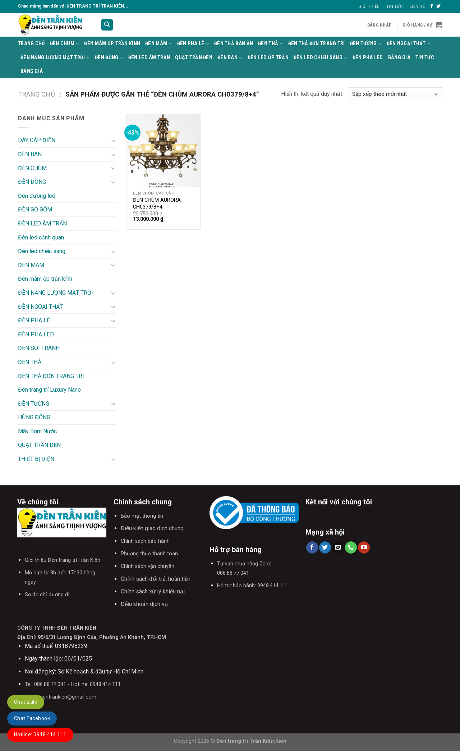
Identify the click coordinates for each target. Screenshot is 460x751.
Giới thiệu (369, 6)
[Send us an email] (338, 547)
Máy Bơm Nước (37, 431)
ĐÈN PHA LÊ (193, 43)
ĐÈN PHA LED (368, 58)
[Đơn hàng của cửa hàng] (395, 94)
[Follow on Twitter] (438, 6)
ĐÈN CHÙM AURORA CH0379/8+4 (157, 203)
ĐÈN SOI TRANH (39, 348)
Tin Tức (394, 6)
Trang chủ (36, 94)
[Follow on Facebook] (431, 6)
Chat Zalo (25, 702)
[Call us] (351, 547)
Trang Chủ (31, 44)
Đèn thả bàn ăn (233, 44)
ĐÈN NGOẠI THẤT (409, 43)
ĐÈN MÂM (158, 43)
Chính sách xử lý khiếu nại (153, 591)
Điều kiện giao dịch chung (152, 528)
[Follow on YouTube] (364, 547)
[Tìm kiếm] (107, 25)
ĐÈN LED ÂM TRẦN (149, 58)
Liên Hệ (417, 6)
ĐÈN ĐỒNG (109, 57)
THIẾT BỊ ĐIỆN (36, 459)
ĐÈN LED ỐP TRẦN (268, 58)
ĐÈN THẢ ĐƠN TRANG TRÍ (316, 44)
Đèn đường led (36, 195)
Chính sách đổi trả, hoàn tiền (155, 578)
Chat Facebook (32, 718)
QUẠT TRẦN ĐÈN (193, 58)
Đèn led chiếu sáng (321, 57)
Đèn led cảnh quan (41, 237)
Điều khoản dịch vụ (144, 604)
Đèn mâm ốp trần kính (112, 44)
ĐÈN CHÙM (64, 43)
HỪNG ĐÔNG (34, 417)
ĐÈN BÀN (230, 57)
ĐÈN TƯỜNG (366, 43)
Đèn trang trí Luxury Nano (49, 389)
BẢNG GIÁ (399, 58)
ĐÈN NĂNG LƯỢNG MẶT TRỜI (55, 57)
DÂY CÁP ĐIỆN (36, 140)
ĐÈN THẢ (270, 43)
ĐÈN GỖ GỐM (35, 209)
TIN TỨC (424, 58)
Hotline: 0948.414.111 (40, 734)
